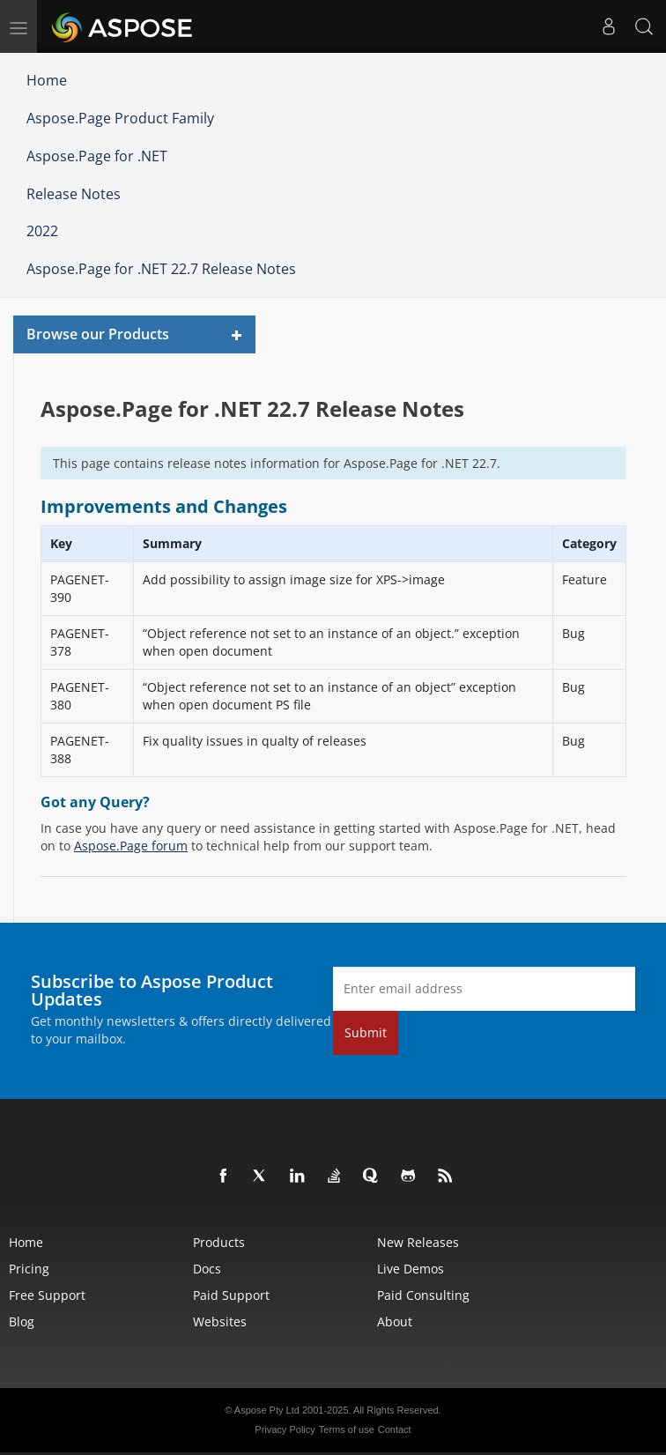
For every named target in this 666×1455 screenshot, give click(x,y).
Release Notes (73, 194)
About (394, 1321)
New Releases (418, 1242)
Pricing (29, 1268)
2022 (42, 231)
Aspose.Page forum (131, 845)
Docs (207, 1268)
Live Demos (410, 1268)
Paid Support (231, 1295)
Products (219, 1242)
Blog (21, 1321)
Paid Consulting (423, 1295)
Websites (220, 1321)
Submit (365, 1032)
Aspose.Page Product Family (120, 118)
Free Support (47, 1295)
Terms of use (346, 1429)
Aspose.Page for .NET (96, 156)
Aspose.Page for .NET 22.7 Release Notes (161, 268)
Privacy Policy (284, 1429)
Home (46, 80)
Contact (394, 1429)
